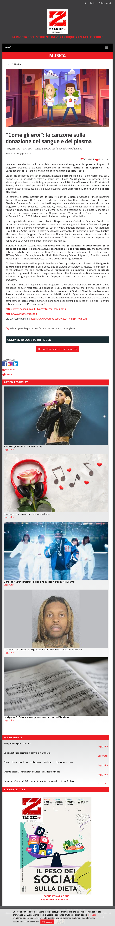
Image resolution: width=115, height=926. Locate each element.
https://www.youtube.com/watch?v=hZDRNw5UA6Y (60, 319)
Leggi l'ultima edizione (56, 896)
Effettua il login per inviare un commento (57, 349)
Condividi (87, 159)
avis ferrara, (41, 328)
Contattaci (8, 369)
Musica (57, 55)
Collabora (8, 374)
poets (62, 309)
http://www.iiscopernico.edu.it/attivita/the (29, 309)
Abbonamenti (105, 3)
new (56, 309)
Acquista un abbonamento (55, 899)
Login (92, 3)
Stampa (101, 159)
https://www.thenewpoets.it (21, 314)
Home (8, 64)
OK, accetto (47, 921)
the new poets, (55, 328)
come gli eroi (69, 328)
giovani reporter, (26, 328)
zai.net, (14, 328)
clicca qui (92, 914)
